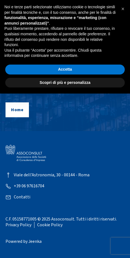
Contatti (22, 197)
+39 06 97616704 (29, 186)
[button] (122, 8)
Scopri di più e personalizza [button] (65, 82)
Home (17, 110)
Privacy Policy (18, 225)
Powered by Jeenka (24, 241)
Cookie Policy (50, 225)
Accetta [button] (65, 69)
